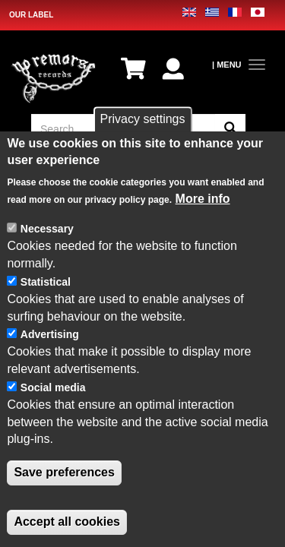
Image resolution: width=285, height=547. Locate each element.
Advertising (50, 336)
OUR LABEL (31, 15)
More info (203, 200)
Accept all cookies (67, 523)
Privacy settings (142, 121)
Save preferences (64, 474)
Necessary (47, 231)
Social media (53, 390)
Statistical (46, 284)
